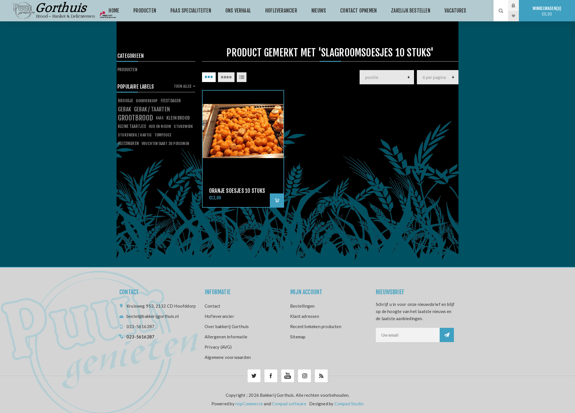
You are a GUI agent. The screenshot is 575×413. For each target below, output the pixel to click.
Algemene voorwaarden (228, 357)
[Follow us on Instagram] (304, 376)
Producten (127, 69)
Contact (212, 305)
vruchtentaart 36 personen (165, 143)
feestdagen (171, 100)
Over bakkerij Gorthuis (227, 326)
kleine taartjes (132, 126)
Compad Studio (349, 403)
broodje (125, 100)
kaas (160, 117)
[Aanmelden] (408, 335)
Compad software (289, 403)
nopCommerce (249, 403)
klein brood (178, 118)
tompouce (163, 134)
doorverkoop (147, 100)
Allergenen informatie (226, 336)
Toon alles (182, 86)
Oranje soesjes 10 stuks (237, 190)
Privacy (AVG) (218, 346)
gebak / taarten (152, 109)
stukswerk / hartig (135, 134)
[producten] (387, 77)
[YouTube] (287, 376)
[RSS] (321, 376)
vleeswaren (128, 143)
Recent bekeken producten (315, 326)
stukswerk (183, 126)
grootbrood (135, 118)
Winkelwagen (547, 11)
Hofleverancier (219, 316)
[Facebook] (271, 376)
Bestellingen (302, 305)
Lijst (241, 77)
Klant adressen (304, 316)
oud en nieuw (160, 126)
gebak (124, 109)
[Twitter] (254, 376)
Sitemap (297, 336)
